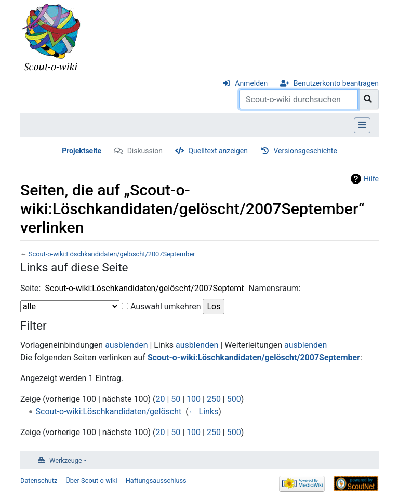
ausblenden (126, 345)
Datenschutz (38, 480)
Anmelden (251, 83)
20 (160, 399)
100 (194, 399)
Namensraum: (274, 288)
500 (234, 399)
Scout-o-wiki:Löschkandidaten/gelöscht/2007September (112, 254)
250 (214, 399)
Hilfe (371, 179)
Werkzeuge (65, 460)
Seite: (30, 288)
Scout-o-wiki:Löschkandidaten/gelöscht (109, 411)
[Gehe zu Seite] (368, 99)
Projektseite (81, 151)
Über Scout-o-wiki (91, 480)
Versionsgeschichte (305, 151)
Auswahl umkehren (165, 306)
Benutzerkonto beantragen (336, 83)
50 (175, 399)
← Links (204, 411)
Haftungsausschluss (156, 480)
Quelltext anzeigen (218, 151)
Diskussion (145, 151)
